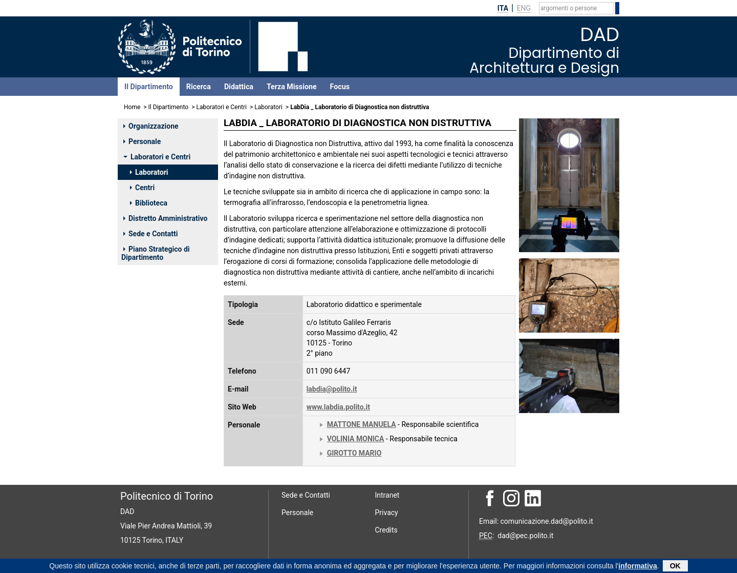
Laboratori (268, 107)
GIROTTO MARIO (354, 453)
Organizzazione (151, 126)
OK (675, 566)
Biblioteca (148, 203)
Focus (340, 87)
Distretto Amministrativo (165, 218)
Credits (386, 530)
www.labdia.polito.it (338, 407)
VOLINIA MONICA (355, 439)
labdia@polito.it (332, 389)
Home (132, 107)
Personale (142, 141)
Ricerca (198, 87)
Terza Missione (292, 87)
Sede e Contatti (150, 234)
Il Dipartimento (148, 87)
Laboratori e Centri (221, 107)
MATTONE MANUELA (361, 424)
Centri (142, 187)
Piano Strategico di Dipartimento (155, 253)
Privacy (386, 512)
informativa (637, 566)
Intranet (387, 495)
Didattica (238, 87)
